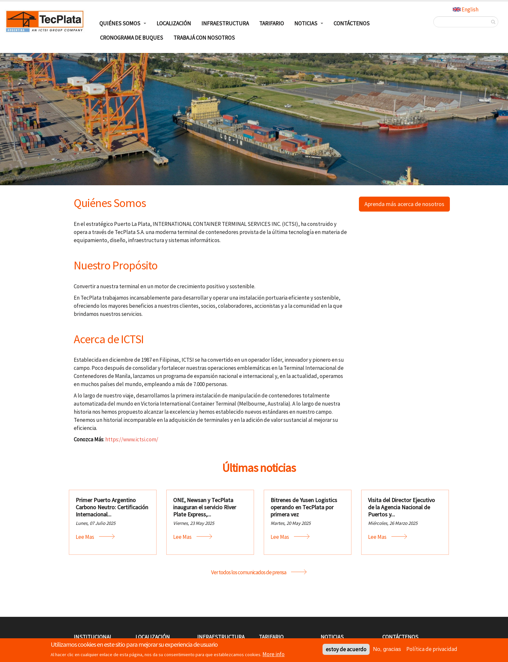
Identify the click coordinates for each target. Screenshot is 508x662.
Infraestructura (225, 23)
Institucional (93, 637)
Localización (174, 23)
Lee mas (85, 536)
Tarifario (271, 23)
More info (273, 655)
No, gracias (387, 650)
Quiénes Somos (119, 23)
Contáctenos (352, 23)
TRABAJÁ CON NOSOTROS (204, 37)
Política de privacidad (431, 650)
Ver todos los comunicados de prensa (248, 572)
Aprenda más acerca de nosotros (404, 204)
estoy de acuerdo (346, 650)
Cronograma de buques (131, 37)
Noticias (305, 23)
